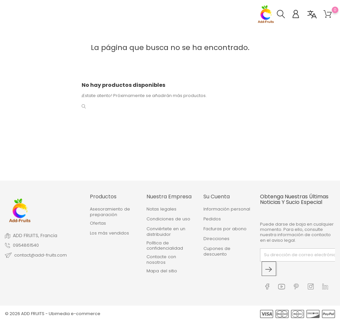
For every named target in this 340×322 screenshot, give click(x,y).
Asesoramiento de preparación (110, 212)
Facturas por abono (225, 229)
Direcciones (216, 238)
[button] (284, 15)
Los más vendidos (109, 233)
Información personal (226, 209)
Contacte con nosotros (161, 259)
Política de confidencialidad (164, 245)
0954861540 (26, 245)
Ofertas (98, 223)
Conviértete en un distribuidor (165, 231)
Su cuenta (216, 196)
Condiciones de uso (168, 219)
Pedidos (212, 219)
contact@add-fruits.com (40, 255)
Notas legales (161, 209)
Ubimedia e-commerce (74, 313)
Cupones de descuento (216, 251)
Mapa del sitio (161, 271)
